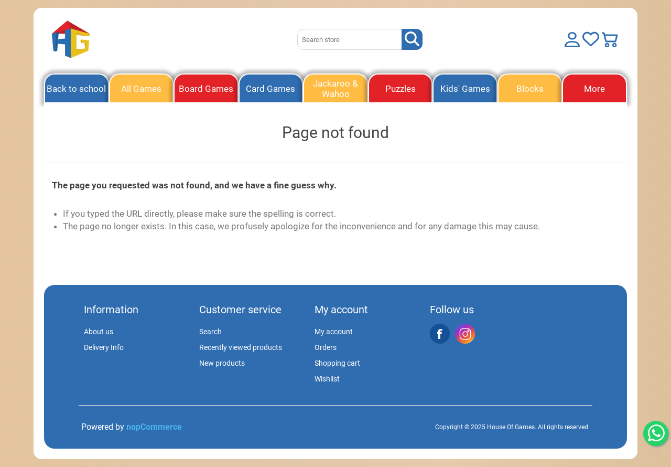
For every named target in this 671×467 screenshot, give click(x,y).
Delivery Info (104, 347)
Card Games (270, 88)
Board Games (206, 88)
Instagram (465, 334)
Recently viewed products (240, 347)
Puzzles (400, 88)
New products (222, 363)
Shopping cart (337, 363)
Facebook (440, 334)
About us (98, 331)
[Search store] (349, 39)
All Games (141, 88)
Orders (326, 347)
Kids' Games (465, 88)
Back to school (76, 88)
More (594, 88)
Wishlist (327, 379)
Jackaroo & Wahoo (335, 88)
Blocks (530, 88)
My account (334, 331)
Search (210, 331)
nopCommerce (154, 427)
